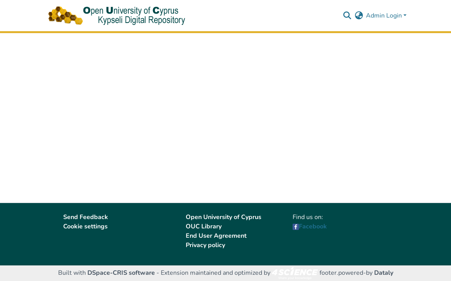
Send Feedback (85, 217)
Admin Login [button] (384, 15)
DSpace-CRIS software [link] (121, 273)
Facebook (313, 226)
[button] (347, 15)
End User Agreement (216, 236)
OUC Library (204, 226)
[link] (295, 273)
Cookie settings (85, 226)
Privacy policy (205, 245)
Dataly (383, 273)
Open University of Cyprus (223, 217)
